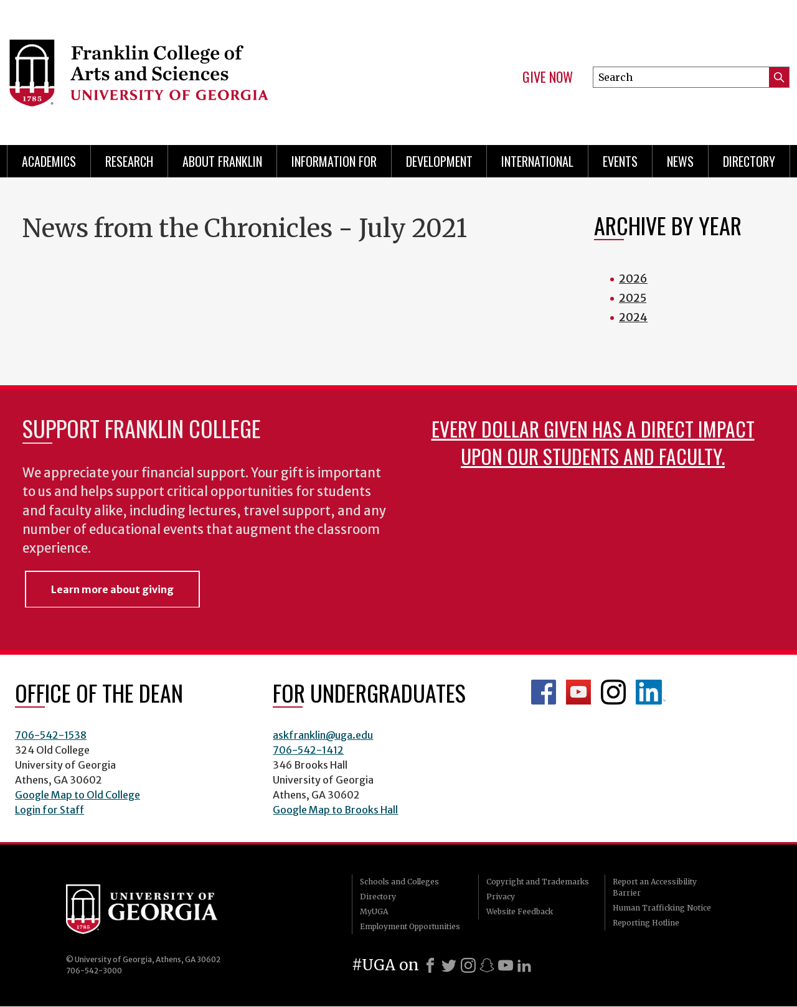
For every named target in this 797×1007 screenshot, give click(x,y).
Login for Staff (49, 809)
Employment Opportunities (410, 926)
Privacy (500, 896)
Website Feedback (519, 911)
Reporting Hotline (646, 922)
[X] (448, 965)
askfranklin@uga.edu (323, 735)
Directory (749, 161)
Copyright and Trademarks (537, 881)
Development (439, 161)
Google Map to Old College (77, 795)
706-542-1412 (308, 750)
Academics (49, 161)
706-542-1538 (51, 735)
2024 (633, 317)
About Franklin (222, 161)
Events (620, 161)
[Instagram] (468, 965)
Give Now (547, 77)
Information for (334, 161)
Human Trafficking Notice (662, 907)
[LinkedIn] (524, 965)
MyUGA (374, 911)
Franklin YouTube (578, 692)
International (537, 161)
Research (129, 161)
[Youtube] (505, 965)
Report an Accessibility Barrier (655, 887)
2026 (633, 278)
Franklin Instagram (613, 692)
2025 (632, 298)
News (680, 161)
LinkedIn (651, 692)
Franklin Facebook (543, 692)
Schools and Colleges (399, 881)
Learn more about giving (112, 589)
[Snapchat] (486, 965)
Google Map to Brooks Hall (335, 809)
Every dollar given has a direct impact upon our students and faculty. (593, 442)
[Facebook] (430, 965)
